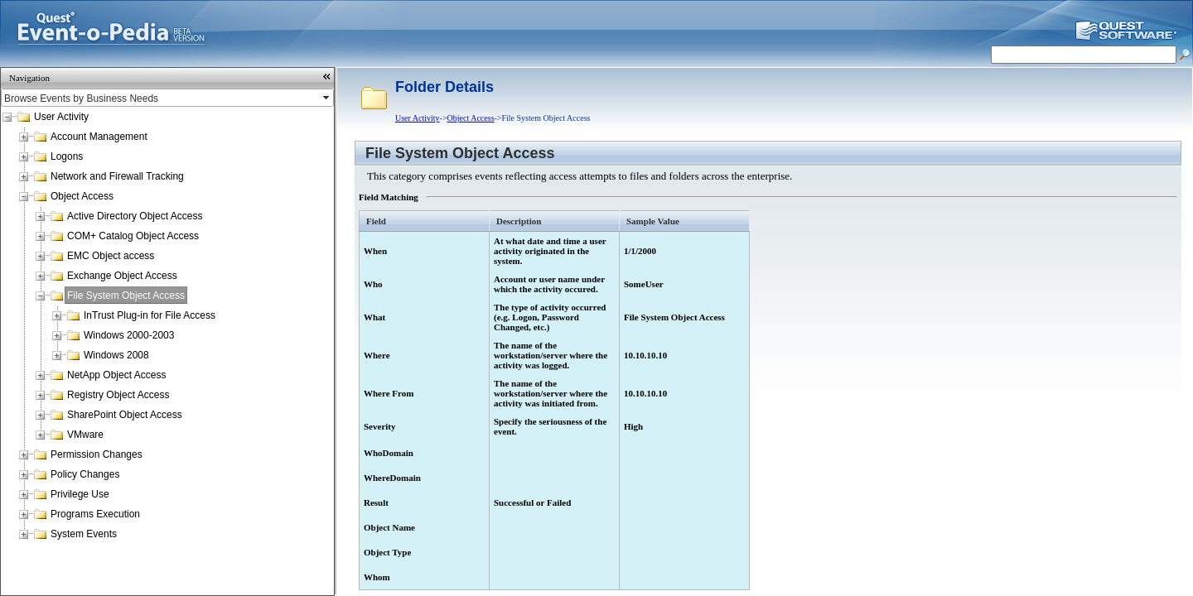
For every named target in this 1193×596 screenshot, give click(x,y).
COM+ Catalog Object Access (133, 236)
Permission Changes (96, 454)
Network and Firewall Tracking (117, 176)
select (327, 98)
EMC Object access (110, 256)
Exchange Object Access (122, 275)
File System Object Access (126, 295)
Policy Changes (85, 474)
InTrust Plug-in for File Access (149, 315)
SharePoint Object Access (124, 415)
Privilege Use (80, 494)
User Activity (61, 117)
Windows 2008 (116, 355)
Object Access (82, 196)
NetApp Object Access (116, 375)
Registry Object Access (118, 395)
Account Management (99, 136)
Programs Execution (95, 514)
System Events (84, 534)
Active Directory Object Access (134, 216)
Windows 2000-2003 (129, 335)
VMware (85, 434)
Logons (67, 156)
